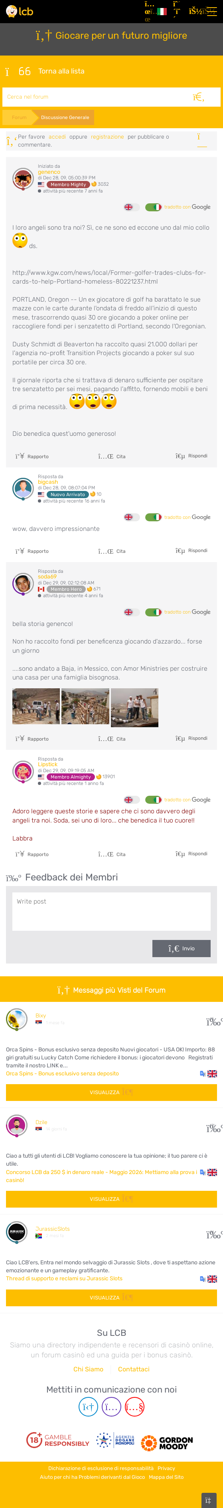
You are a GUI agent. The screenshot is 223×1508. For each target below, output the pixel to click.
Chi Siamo (88, 1369)
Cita (112, 456)
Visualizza (111, 1092)
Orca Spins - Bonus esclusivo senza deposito (62, 1073)
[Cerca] (199, 97)
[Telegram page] (88, 1407)
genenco (49, 172)
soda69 (47, 576)
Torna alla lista (45, 71)
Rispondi (197, 455)
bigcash (48, 482)
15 (212, 1018)
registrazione (107, 136)
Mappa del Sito (166, 1477)
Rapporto (32, 456)
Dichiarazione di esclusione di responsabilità (101, 1468)
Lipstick (47, 764)
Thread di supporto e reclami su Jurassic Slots (64, 1278)
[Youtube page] (134, 1407)
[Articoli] (148, 11)
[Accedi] (194, 11)
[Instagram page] (111, 1407)
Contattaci (134, 1369)
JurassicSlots (53, 1229)
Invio (188, 948)
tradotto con (187, 207)
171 (212, 1125)
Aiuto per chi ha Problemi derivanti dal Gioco (92, 1477)
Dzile (41, 1122)
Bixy (41, 1015)
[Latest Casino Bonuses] (19, 11)
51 (212, 1232)
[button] (208, 1074)
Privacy (166, 1468)
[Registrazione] (178, 11)
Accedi (57, 136)
